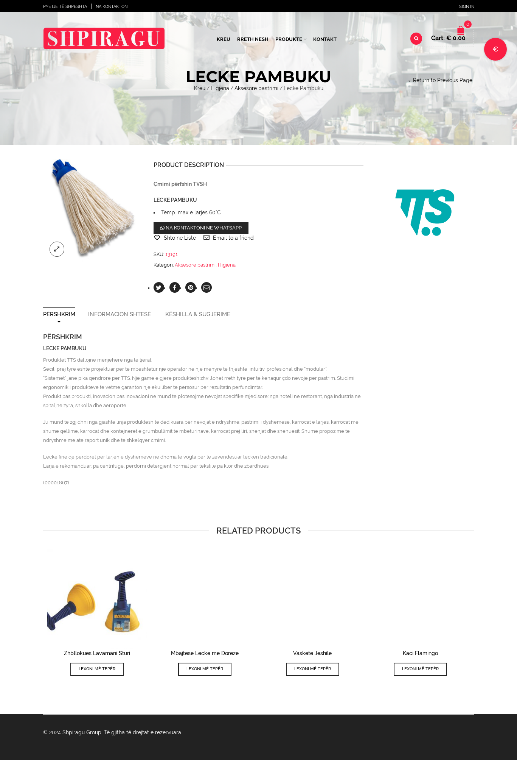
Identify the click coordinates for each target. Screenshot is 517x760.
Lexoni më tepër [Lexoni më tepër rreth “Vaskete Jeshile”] (312, 668)
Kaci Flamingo (420, 653)
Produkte (288, 39)
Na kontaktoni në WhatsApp (201, 228)
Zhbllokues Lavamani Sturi (97, 653)
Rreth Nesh (253, 39)
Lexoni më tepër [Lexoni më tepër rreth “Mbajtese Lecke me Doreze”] (204, 668)
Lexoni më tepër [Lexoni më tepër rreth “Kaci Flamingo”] (420, 668)
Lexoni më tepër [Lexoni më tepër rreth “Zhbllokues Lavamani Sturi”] (97, 668)
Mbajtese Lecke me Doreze (205, 653)
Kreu (223, 39)
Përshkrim (59, 314)
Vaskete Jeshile (312, 653)
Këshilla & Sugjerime (197, 314)
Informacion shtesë (119, 314)
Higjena (220, 88)
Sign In (466, 6)
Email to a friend (233, 238)
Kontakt (325, 39)
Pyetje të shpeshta (65, 6)
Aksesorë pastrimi (256, 88)
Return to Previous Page (442, 80)
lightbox (57, 249)
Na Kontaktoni (112, 6)
